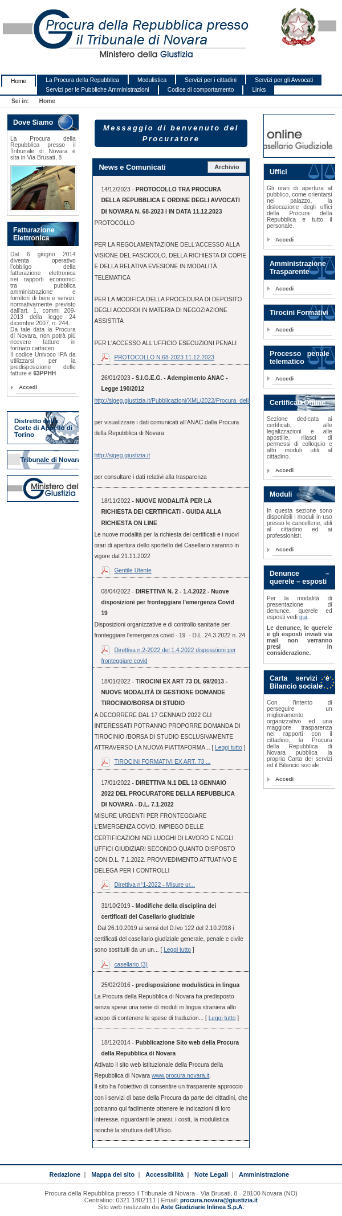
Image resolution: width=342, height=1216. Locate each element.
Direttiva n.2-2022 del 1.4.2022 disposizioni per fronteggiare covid (168, 655)
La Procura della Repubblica (82, 80)
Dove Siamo (33, 122)
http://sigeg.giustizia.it (122, 455)
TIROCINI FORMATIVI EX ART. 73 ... (162, 762)
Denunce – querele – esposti (299, 578)
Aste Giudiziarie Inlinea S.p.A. (202, 1207)
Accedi (28, 387)
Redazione (64, 1174)
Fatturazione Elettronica (34, 234)
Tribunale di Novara (50, 459)
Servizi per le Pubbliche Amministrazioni (97, 90)
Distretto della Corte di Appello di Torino (43, 427)
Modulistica (151, 80)
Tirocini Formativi (299, 313)
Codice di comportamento (201, 90)
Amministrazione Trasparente (298, 268)
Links (259, 90)
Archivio (226, 166)
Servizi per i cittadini (211, 80)
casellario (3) (131, 964)
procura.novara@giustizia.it (219, 1200)
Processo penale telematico (299, 358)
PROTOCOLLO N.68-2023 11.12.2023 (164, 357)
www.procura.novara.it (180, 1075)
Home (18, 81)
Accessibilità (164, 1174)
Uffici (278, 172)
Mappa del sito (113, 1174)
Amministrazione (264, 1174)
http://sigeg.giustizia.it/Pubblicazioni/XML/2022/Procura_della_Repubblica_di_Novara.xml (209, 401)
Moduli (281, 494)
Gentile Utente (132, 570)
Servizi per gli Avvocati (284, 80)
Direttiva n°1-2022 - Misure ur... (154, 885)
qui (303, 617)
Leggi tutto (228, 747)
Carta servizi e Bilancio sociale (299, 682)
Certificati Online (297, 403)
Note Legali (211, 1174)
